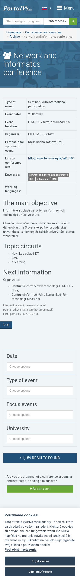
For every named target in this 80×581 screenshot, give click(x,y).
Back (6, 325)
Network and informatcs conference (48, 175)
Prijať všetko (40, 561)
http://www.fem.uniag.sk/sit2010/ (51, 158)
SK (46, 8)
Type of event (22, 380)
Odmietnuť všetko (40, 571)
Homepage (13, 32)
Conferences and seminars (43, 32)
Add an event (40, 488)
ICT (31, 179)
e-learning (43, 179)
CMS (54, 179)
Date (12, 356)
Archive (15, 36)
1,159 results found (40, 458)
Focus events (22, 404)
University (18, 428)
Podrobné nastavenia (20, 549)
